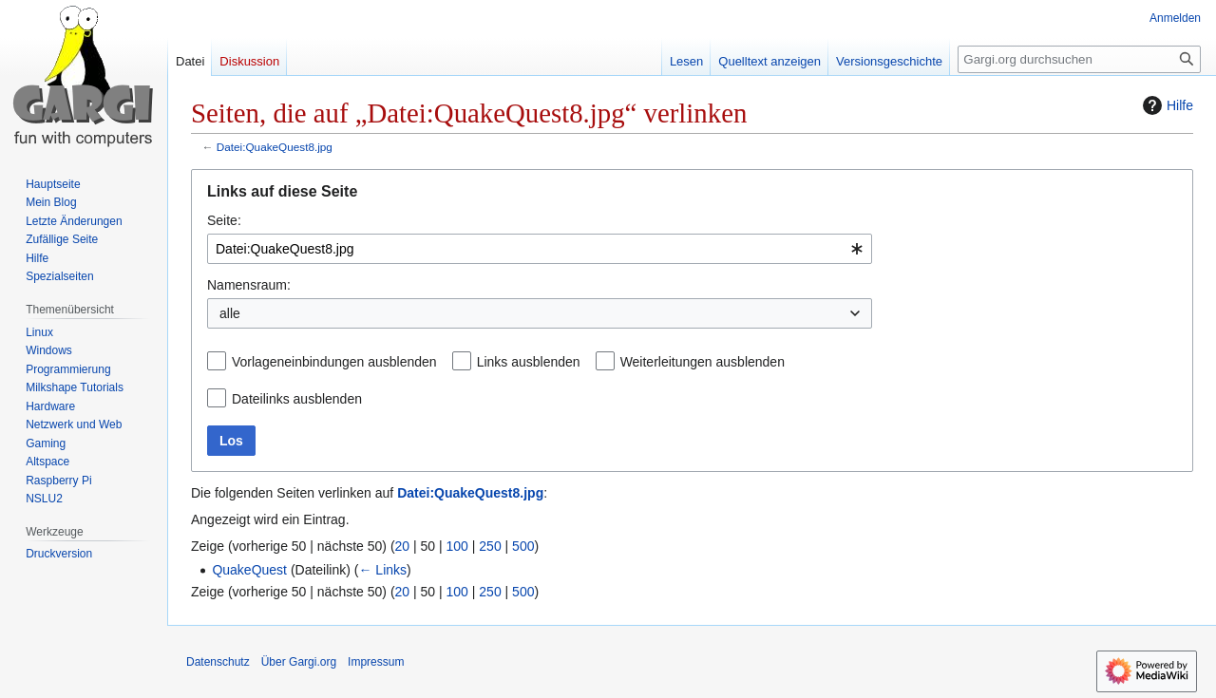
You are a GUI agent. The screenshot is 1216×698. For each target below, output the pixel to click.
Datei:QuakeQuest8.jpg (274, 147)
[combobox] (539, 249)
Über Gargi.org (298, 662)
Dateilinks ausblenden (297, 398)
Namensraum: (249, 284)
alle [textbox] (229, 313)
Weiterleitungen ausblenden (702, 361)
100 (457, 546)
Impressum (376, 662)
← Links (382, 569)
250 (490, 546)
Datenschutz (218, 662)
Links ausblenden (528, 361)
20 (402, 546)
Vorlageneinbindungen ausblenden (334, 361)
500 (523, 546)
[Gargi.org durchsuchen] (1079, 59)
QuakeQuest (249, 569)
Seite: (224, 220)
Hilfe (1165, 105)
